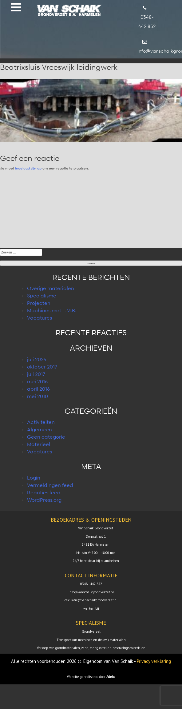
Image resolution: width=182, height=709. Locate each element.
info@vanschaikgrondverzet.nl (91, 592)
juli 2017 (36, 374)
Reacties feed (44, 492)
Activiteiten (41, 422)
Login (33, 478)
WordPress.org (44, 500)
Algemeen (39, 429)
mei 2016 (37, 381)
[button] (15, 7)
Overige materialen (50, 288)
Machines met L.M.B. (51, 310)
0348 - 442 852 (91, 584)
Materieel (38, 444)
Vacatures (39, 318)
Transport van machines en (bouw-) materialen (91, 640)
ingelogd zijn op (28, 168)
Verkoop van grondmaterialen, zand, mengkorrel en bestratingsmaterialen (91, 648)
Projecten (38, 303)
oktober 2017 (42, 367)
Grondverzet (91, 631)
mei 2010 (37, 396)
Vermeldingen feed (50, 485)
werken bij (91, 608)
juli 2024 (36, 359)
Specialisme (41, 296)
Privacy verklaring (154, 661)
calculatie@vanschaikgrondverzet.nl (91, 600)
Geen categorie (46, 437)
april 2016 (38, 389)
